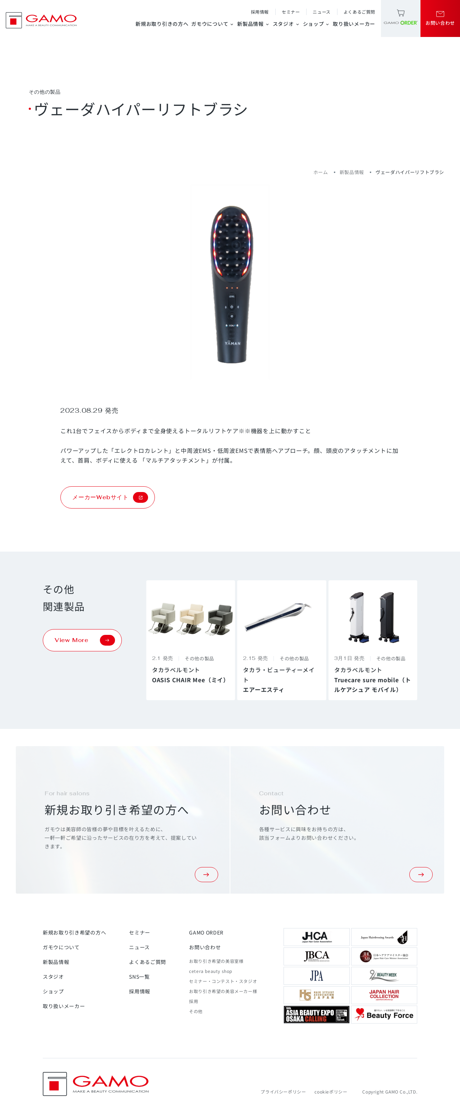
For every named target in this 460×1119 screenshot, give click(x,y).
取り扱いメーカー (354, 23)
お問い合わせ (205, 947)
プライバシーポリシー (283, 1091)
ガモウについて (212, 23)
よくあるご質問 (359, 12)
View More (85, 640)
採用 (193, 1001)
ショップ (316, 23)
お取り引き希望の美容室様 (216, 961)
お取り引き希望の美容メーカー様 (223, 991)
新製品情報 (253, 23)
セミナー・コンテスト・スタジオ (223, 981)
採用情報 (260, 12)
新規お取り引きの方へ (161, 23)
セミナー (291, 12)
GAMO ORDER (206, 932)
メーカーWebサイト (110, 497)
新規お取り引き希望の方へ (74, 932)
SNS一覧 (139, 976)
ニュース (321, 12)
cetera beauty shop (210, 971)
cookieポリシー (330, 1091)
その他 (196, 1011)
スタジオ (286, 23)
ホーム (320, 172)
